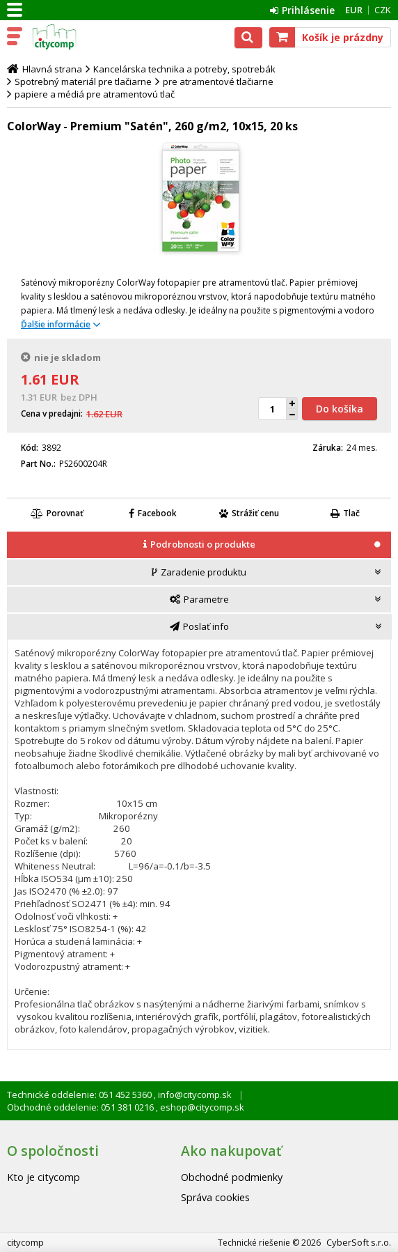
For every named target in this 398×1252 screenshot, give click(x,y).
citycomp (71, 37)
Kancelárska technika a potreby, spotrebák (184, 69)
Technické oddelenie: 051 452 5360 (80, 1094)
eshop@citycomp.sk (201, 1107)
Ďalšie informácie (55, 324)
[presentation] (199, 544)
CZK (382, 9)
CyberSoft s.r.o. (358, 1242)
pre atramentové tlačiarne (218, 81)
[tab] (199, 545)
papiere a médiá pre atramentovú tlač (95, 94)
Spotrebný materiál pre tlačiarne (83, 81)
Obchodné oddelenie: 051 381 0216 (81, 1107)
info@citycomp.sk (194, 1094)
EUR (354, 9)
